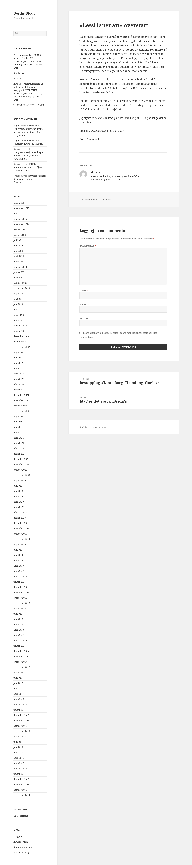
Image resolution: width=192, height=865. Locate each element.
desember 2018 (21, 587)
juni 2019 (18, 555)
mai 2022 (18, 368)
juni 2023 (18, 304)
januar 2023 (19, 331)
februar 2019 (20, 576)
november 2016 (21, 720)
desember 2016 (21, 715)
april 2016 (18, 757)
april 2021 (18, 437)
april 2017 (18, 693)
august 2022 (19, 352)
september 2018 (21, 603)
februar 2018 (20, 640)
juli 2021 (17, 421)
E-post (84, 304)
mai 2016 (18, 752)
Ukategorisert (20, 815)
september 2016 (21, 731)
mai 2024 (18, 250)
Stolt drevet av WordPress (92, 427)
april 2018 (18, 629)
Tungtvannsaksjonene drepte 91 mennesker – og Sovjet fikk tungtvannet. (29, 132)
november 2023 (21, 277)
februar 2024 (20, 266)
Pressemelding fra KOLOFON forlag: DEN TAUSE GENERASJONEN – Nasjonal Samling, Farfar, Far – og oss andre (28, 61)
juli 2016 (17, 741)
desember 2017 (21, 651)
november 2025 (21, 208)
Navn (83, 290)
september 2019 (21, 539)
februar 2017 (20, 704)
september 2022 (21, 347)
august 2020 (19, 480)
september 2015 (21, 795)
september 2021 (21, 411)
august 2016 (19, 736)
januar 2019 (19, 581)
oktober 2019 (20, 533)
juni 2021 (18, 427)
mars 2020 (18, 507)
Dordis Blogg (24, 13)
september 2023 (21, 288)
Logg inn (18, 836)
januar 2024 (19, 272)
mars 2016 (18, 763)
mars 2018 (18, 635)
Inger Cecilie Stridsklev (25, 125)
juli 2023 (17, 298)
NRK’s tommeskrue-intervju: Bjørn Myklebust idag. (27, 167)
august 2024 (19, 234)
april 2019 (18, 565)
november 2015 (21, 784)
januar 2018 (19, 645)
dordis (108, 199)
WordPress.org (21, 852)
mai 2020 (18, 496)
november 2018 (21, 592)
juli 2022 (17, 357)
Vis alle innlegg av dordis (104, 179)
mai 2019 (18, 560)
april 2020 (18, 501)
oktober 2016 (20, 725)
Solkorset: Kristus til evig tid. (28, 143)
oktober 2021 (20, 405)
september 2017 (21, 667)
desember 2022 (21, 336)
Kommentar (87, 246)
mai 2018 (18, 624)
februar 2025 (20, 218)
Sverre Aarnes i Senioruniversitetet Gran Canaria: (29, 179)
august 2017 (19, 672)
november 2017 (21, 656)
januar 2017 (19, 709)
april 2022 (18, 373)
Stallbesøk (18, 73)
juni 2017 (18, 683)
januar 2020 (19, 517)
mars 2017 (18, 699)
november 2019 (21, 528)
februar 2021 (20, 448)
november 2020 (21, 464)
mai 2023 (18, 309)
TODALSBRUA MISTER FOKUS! (29, 105)
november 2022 (21, 341)
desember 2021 (21, 395)
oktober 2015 (20, 789)
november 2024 (21, 224)
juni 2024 (18, 245)
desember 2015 (21, 779)
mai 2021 (18, 432)
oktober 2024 (20, 229)
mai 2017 (18, 688)
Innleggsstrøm (20, 841)
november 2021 (21, 400)
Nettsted (85, 318)
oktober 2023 (20, 282)
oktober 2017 (20, 661)
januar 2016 (19, 773)
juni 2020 (18, 491)
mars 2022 (18, 379)
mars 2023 (18, 320)
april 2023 (18, 315)
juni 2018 (18, 619)
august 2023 (19, 293)
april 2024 (18, 256)
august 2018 (19, 608)
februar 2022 (20, 384)
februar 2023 (20, 325)
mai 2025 (18, 213)
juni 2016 (18, 747)
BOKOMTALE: (20, 78)
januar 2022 (19, 389)
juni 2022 (18, 363)
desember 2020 (21, 459)
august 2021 (19, 416)
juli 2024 (17, 240)
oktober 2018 (20, 597)
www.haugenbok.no (102, 92)
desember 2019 (21, 523)
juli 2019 (17, 549)
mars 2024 (18, 261)
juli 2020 (17, 485)
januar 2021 (19, 453)
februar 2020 (20, 512)
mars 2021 (18, 443)
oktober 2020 (20, 469)
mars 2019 (18, 571)
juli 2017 (17, 677)
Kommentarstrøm (22, 847)
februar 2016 (20, 768)
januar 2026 (19, 202)
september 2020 (21, 475)
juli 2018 (17, 613)
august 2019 (19, 544)
